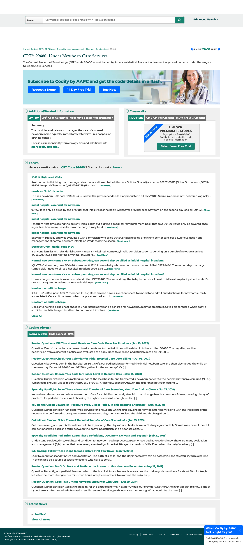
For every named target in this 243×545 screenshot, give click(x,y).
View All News (40, 519)
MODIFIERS (136, 117)
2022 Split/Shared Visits (46, 177)
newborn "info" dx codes (47, 191)
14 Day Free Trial (79, 89)
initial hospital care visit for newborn (55, 205)
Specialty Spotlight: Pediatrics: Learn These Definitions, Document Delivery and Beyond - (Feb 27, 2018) (98, 435)
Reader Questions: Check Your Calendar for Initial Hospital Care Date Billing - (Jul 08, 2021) (90, 358)
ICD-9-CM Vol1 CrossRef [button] (160, 117)
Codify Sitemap (176, 535)
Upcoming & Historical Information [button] (91, 117)
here (116, 167)
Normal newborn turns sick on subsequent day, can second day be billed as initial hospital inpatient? (97, 260)
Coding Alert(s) (37, 334)
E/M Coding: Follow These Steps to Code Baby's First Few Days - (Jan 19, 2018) (82, 451)
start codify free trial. (45, 146)
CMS (71, 334)
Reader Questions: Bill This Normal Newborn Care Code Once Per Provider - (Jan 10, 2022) (90, 343)
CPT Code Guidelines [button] (55, 117)
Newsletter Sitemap (194, 535)
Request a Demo (44, 89)
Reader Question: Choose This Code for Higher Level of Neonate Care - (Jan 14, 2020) (86, 374)
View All (36, 315)
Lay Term (33, 117)
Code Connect (57, 334)
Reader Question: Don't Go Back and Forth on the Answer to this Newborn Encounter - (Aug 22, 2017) (97, 466)
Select (30, 20)
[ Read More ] (105, 186)
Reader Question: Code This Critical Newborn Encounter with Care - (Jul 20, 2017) (84, 481)
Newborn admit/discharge (48, 288)
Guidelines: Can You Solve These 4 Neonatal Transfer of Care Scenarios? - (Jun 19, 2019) (88, 420)
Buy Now (109, 89)
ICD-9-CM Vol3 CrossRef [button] (190, 117)
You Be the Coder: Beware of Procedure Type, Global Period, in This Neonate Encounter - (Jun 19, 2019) (98, 404)
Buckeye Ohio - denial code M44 (52, 246)
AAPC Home (148, 535)
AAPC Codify (133, 535)
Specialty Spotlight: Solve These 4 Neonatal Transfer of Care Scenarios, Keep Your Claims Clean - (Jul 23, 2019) (103, 389)
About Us (161, 535)
